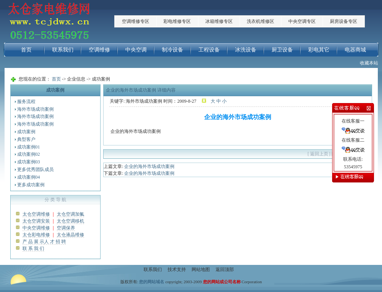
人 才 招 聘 (55, 241)
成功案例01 (28, 147)
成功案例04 (28, 177)
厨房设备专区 (343, 21)
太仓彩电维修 (36, 234)
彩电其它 (318, 50)
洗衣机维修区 (260, 21)
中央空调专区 (302, 21)
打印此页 (343, 153)
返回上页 (319, 153)
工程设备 (209, 50)
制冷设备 (172, 50)
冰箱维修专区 (219, 21)
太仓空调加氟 (70, 214)
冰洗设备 (245, 50)
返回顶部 (225, 269)
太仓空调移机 (70, 221)
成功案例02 (28, 154)
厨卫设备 (282, 50)
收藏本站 (369, 63)
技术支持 (177, 269)
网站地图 (201, 269)
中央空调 (136, 50)
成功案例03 (28, 162)
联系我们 (63, 50)
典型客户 (26, 139)
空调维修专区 (135, 21)
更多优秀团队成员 (35, 169)
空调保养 (66, 228)
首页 (26, 50)
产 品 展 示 (33, 241)
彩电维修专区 (177, 21)
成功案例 (26, 131)
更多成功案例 (31, 184)
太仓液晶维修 (70, 234)
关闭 (362, 153)
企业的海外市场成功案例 (149, 166)
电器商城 (355, 50)
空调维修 (99, 50)
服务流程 (26, 101)
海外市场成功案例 (35, 109)
